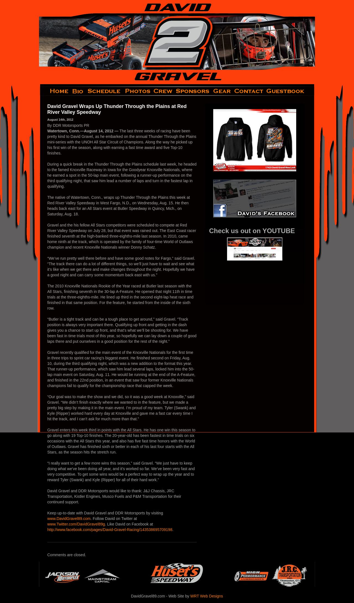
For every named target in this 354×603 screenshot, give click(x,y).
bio (78, 91)
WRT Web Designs (206, 596)
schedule (104, 91)
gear (222, 91)
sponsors (193, 91)
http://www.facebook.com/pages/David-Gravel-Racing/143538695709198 (109, 529)
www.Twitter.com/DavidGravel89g (76, 524)
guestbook (290, 91)
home (54, 91)
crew (163, 91)
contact (249, 91)
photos (137, 91)
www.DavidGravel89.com (68, 518)
